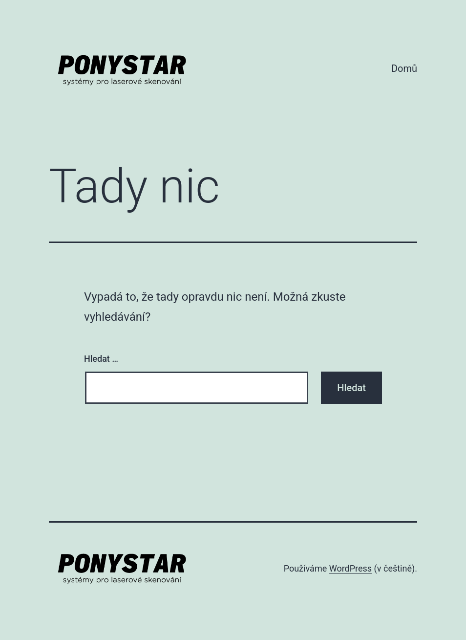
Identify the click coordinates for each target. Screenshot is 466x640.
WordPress (350, 568)
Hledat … (101, 358)
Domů (404, 68)
